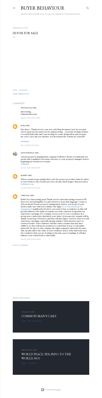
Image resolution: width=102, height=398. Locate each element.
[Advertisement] (51, 271)
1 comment (32, 363)
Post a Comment (20, 245)
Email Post (23, 90)
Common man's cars (38, 316)
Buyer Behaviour (43, 8)
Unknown (25, 195)
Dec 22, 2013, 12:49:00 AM (31, 239)
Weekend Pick (23, 94)
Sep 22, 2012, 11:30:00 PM (30, 118)
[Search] (87, 7)
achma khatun (27, 153)
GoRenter (25, 141)
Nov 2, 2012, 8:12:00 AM (30, 145)
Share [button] (15, 90)
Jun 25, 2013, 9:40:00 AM (30, 188)
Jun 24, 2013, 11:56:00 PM (30, 168)
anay (23, 125)
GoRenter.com (27, 184)
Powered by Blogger (51, 389)
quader (24, 175)
